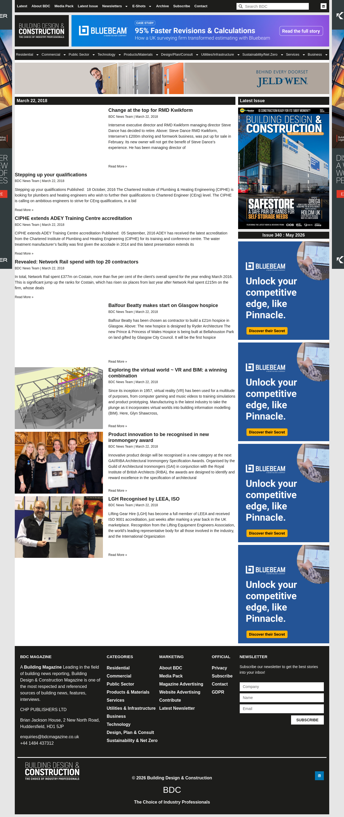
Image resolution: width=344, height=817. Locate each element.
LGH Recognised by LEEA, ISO (144, 499)
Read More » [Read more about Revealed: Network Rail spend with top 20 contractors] (24, 297)
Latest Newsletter (177, 708)
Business (318, 54)
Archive (162, 6)
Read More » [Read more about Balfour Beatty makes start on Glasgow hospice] (117, 361)
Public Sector (82, 54)
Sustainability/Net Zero (263, 54)
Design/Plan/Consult (180, 54)
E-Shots (142, 6)
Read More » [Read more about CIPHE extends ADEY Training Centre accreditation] (24, 253)
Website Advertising (179, 692)
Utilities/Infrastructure (220, 54)
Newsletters (115, 6)
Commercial (54, 54)
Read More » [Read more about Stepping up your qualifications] (24, 210)
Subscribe (181, 6)
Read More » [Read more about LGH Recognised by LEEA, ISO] (117, 555)
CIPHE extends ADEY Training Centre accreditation (73, 218)
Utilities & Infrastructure (131, 708)
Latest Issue (88, 6)
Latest (22, 6)
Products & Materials (128, 692)
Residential (27, 54)
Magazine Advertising (181, 684)
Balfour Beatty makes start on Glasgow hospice (163, 305)
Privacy (219, 668)
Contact (200, 6)
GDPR (218, 692)
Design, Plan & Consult (130, 732)
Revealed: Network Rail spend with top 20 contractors (76, 262)
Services (296, 54)
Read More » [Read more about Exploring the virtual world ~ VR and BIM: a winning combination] (117, 426)
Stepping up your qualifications (51, 174)
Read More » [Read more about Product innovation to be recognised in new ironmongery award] (117, 491)
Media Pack (64, 6)
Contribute (170, 700)
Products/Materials (141, 54)
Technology (109, 54)
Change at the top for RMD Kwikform (150, 110)
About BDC (40, 6)
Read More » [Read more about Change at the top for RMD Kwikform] (117, 166)
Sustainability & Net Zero (132, 740)
